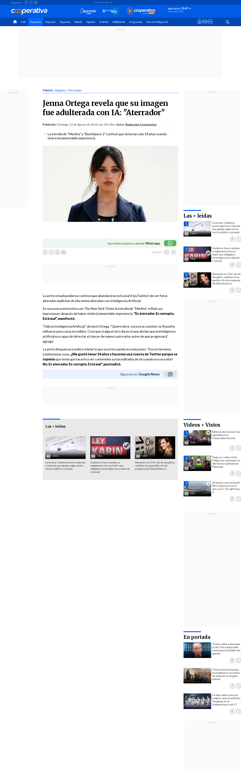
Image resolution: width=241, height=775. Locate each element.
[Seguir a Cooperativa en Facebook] (26, 2)
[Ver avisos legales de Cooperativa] (199, 25)
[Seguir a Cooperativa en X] (31, 2)
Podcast (103, 22)
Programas (135, 22)
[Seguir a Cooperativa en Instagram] (35, 2)
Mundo (78, 22)
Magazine (35, 22)
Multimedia (119, 22)
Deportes (50, 22)
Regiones (65, 22)
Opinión (90, 22)
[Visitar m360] (204, 25)
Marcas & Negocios (157, 22)
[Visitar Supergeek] (210, 25)
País (23, 22)
